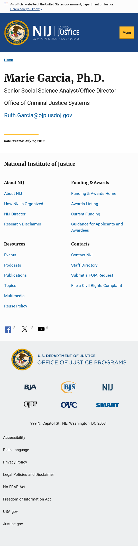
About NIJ (13, 193)
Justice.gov (13, 524)
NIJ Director (14, 214)
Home (8, 60)
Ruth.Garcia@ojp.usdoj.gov (38, 115)
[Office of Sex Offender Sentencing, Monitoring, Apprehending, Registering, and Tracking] (107, 403)
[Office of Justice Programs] (16, 32)
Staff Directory (84, 265)
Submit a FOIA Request (92, 275)
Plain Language (16, 450)
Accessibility (14, 437)
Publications (15, 275)
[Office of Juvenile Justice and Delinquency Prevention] (30, 406)
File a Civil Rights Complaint (96, 285)
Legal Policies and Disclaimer (28, 474)
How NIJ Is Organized (23, 203)
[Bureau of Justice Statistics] (69, 390)
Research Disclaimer (22, 224)
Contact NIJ (82, 254)
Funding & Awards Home (93, 193)
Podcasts (12, 265)
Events (10, 254)
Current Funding (85, 214)
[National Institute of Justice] (108, 385)
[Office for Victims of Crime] (69, 404)
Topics (10, 285)
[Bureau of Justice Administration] (30, 384)
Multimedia (14, 295)
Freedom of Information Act (27, 499)
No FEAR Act (14, 487)
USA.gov (10, 511)
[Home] (56, 33)
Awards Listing (84, 203)
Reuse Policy (15, 306)
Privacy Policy (15, 462)
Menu (127, 32)
